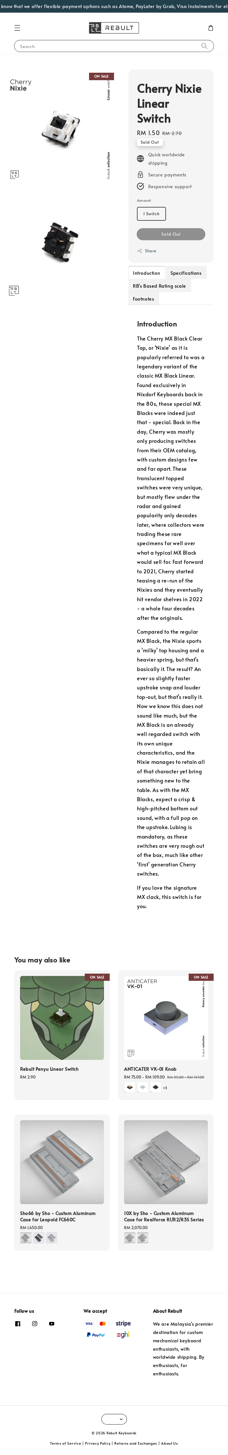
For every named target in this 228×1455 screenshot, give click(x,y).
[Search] (204, 45)
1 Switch (151, 213)
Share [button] (146, 250)
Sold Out (171, 234)
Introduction (146, 273)
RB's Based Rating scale (159, 285)
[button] (17, 28)
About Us (169, 1443)
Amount (144, 200)
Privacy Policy (97, 1443)
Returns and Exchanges (135, 1443)
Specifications (186, 273)
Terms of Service (65, 1443)
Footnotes (143, 298)
